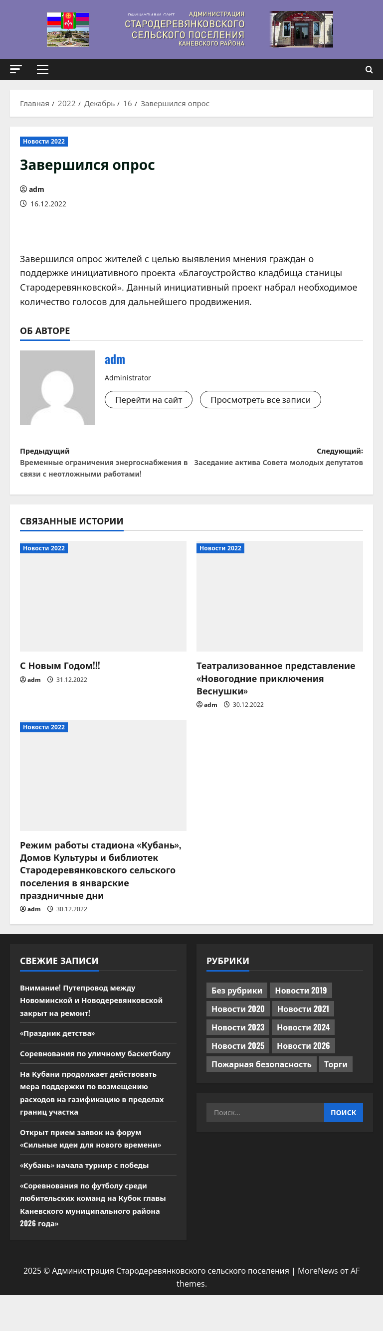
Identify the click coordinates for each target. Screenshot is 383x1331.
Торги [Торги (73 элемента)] (336, 1087)
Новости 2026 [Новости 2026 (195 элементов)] (303, 1069)
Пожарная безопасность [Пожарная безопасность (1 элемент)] (261, 1087)
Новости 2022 (44, 141)
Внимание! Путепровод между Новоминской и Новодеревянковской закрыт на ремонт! (98, 1022)
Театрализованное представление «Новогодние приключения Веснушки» (276, 701)
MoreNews (318, 1306)
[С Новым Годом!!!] (103, 619)
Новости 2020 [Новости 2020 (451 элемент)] (238, 1032)
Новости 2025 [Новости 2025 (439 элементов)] (237, 1069)
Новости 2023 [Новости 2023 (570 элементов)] (237, 1050)
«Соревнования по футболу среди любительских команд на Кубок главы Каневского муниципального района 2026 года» (93, 1240)
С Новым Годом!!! (60, 688)
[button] (16, 69)
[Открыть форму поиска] (369, 69)
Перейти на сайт (151, 400)
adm (36, 189)
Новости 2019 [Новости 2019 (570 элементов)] (301, 1013)
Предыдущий (106, 474)
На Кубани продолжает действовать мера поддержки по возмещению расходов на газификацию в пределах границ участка (98, 1128)
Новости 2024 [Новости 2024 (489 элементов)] (303, 1050)
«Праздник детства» (61, 1056)
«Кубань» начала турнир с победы (90, 1200)
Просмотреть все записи (269, 400)
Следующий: (277, 467)
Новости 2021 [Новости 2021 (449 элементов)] (303, 1032)
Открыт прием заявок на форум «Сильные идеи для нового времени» (97, 1174)
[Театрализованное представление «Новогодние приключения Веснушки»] (279, 619)
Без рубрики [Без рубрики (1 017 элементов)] (236, 1013)
